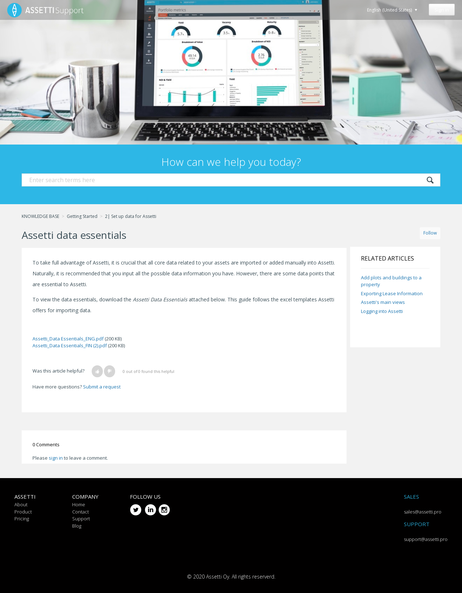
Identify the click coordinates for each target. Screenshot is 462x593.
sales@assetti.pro (422, 511)
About (20, 504)
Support (81, 518)
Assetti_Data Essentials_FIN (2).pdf (69, 345)
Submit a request (102, 386)
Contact (80, 511)
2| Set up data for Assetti (130, 216)
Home (78, 504)
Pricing (21, 518)
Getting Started (82, 216)
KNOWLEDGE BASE (40, 216)
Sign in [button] (442, 10)
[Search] (231, 179)
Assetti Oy (217, 576)
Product (23, 511)
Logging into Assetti (382, 311)
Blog (76, 526)
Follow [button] (430, 233)
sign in (56, 458)
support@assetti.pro (426, 539)
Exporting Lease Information (392, 293)
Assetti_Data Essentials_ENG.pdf (68, 338)
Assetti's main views (383, 302)
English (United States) (390, 10)
